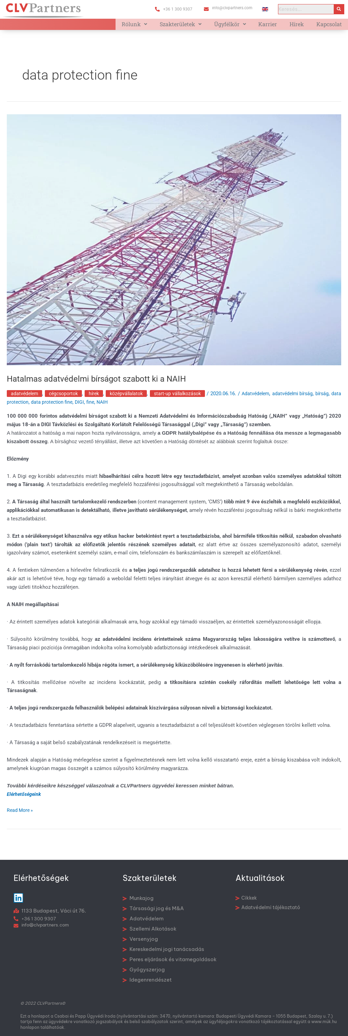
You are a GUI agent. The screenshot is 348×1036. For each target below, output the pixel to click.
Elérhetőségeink (24, 799)
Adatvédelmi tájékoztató (268, 907)
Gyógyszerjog (144, 969)
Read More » (21, 814)
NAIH (135, 407)
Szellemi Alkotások (149, 928)
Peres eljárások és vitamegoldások (169, 959)
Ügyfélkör (238, 26)
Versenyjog (140, 939)
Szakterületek (191, 26)
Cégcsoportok (67, 399)
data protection (40, 407)
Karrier (273, 26)
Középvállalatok (136, 399)
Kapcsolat (330, 26)
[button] (147, 26)
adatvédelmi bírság (318, 399)
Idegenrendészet (147, 979)
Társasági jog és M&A (153, 908)
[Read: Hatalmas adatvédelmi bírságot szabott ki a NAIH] (174, 244)
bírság (14, 407)
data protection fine (82, 407)
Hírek (300, 26)
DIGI (111, 407)
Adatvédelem (25, 399)
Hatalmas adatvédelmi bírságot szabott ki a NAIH (104, 383)
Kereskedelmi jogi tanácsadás (163, 949)
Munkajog (138, 898)
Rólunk (147, 26)
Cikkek (246, 898)
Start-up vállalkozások (192, 399)
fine (123, 407)
